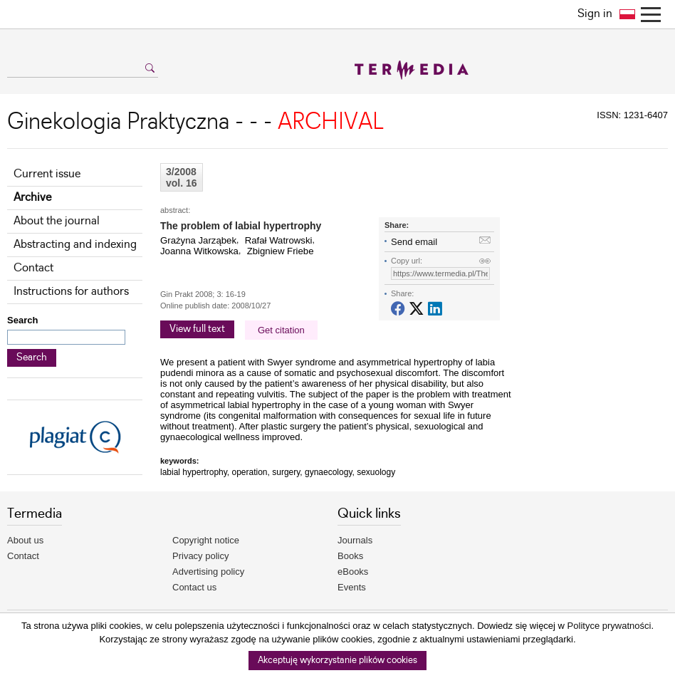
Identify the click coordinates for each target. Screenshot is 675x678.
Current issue (47, 174)
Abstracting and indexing (75, 245)
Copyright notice (205, 540)
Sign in (594, 14)
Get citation (281, 330)
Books (350, 556)
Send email (414, 241)
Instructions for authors (71, 292)
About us (25, 540)
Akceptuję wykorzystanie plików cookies (337, 660)
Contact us (194, 587)
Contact (33, 268)
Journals (355, 540)
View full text (197, 329)
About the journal (57, 221)
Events (352, 587)
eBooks (353, 571)
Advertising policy (208, 571)
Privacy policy (200, 556)
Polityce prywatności (609, 625)
